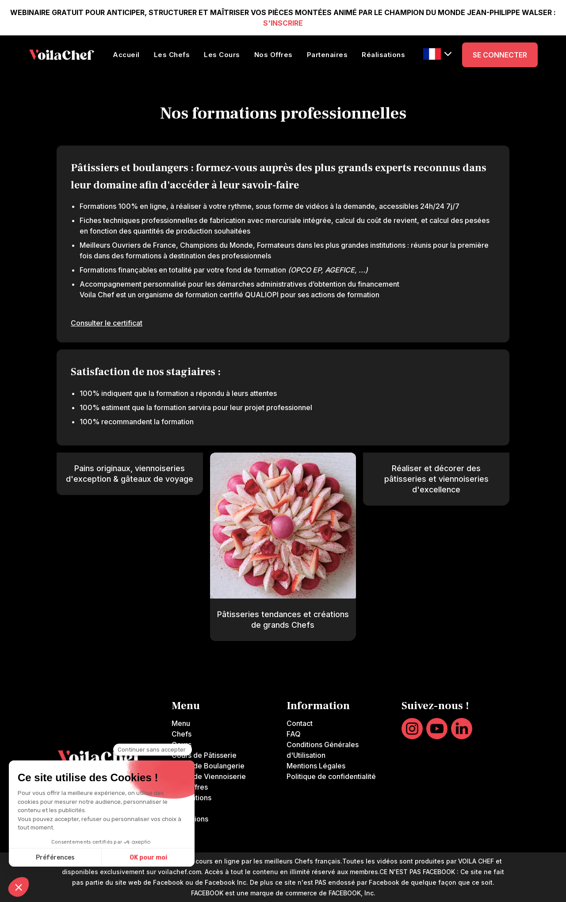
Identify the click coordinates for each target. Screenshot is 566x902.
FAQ (294, 733)
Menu (181, 723)
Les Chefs (172, 54)
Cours (181, 744)
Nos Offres (273, 54)
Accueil (126, 54)
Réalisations (383, 54)
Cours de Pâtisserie (204, 755)
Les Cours (222, 54)
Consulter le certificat (106, 323)
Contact (300, 723)
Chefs (181, 733)
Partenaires (327, 54)
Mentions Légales (316, 765)
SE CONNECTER (500, 54)
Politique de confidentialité (331, 776)
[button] (437, 54)
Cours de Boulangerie (208, 765)
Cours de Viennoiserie (209, 776)
